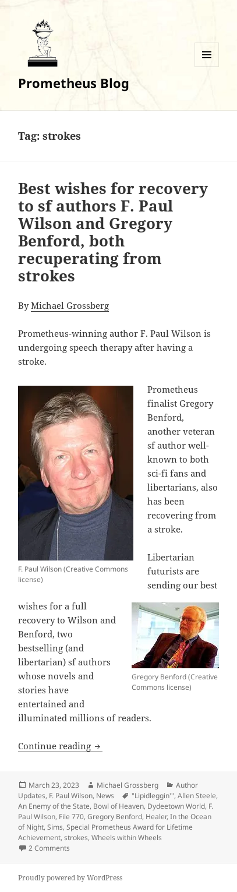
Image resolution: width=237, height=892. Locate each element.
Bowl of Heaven (118, 806)
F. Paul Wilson (71, 796)
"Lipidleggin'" (153, 796)
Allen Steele (197, 796)
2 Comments (49, 848)
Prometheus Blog (73, 82)
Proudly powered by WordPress (70, 878)
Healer (156, 817)
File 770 (71, 817)
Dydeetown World (176, 806)
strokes (76, 837)
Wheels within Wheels (126, 837)
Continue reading (60, 746)
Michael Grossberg (70, 305)
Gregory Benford (114, 817)
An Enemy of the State (54, 806)
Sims (55, 827)
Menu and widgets (207, 66)
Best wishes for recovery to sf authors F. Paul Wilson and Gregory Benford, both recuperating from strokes (113, 232)
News (105, 796)
